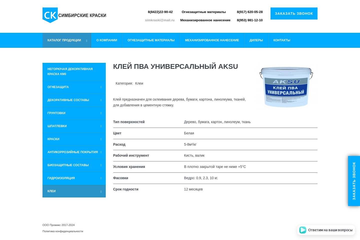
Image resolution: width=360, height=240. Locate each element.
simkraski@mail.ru (159, 20)
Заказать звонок (294, 14)
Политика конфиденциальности (62, 231)
